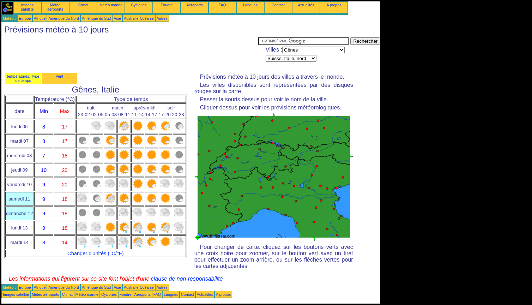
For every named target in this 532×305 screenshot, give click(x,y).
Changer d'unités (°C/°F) (95, 253)
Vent (59, 76)
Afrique (40, 18)
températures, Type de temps (23, 78)
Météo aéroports (55, 7)
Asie (117, 18)
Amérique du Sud (96, 18)
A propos (333, 5)
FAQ (222, 5)
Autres (162, 18)
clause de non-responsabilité (187, 279)
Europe (25, 18)
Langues (250, 5)
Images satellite (27, 7)
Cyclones (139, 5)
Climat (83, 5)
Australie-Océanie (139, 18)
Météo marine (110, 5)
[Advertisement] (129, 53)
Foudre (167, 5)
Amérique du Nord (63, 18)
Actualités (306, 5)
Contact (278, 5)
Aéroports (194, 5)
